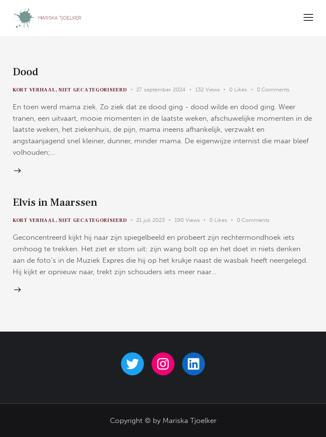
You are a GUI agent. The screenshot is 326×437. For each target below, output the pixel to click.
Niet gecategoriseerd (93, 90)
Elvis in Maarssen (55, 202)
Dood (25, 72)
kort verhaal (34, 90)
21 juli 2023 (150, 220)
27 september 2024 (160, 89)
